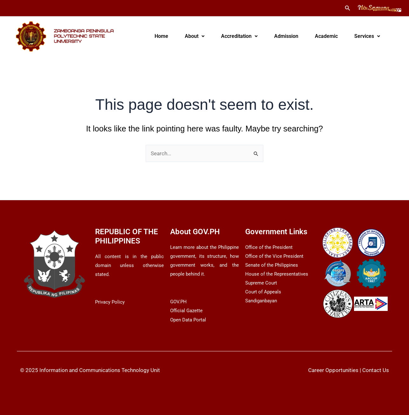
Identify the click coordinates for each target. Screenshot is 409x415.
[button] (347, 8)
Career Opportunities (333, 370)
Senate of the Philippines (271, 265)
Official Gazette (186, 310)
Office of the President (269, 247)
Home (161, 36)
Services (367, 36)
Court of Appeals (263, 292)
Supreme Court (261, 283)
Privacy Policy (110, 302)
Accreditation (239, 36)
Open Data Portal (188, 320)
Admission (286, 36)
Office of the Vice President (274, 256)
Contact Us (375, 370)
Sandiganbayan (261, 301)
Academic (326, 36)
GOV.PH (178, 302)
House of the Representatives (276, 274)
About (195, 36)
